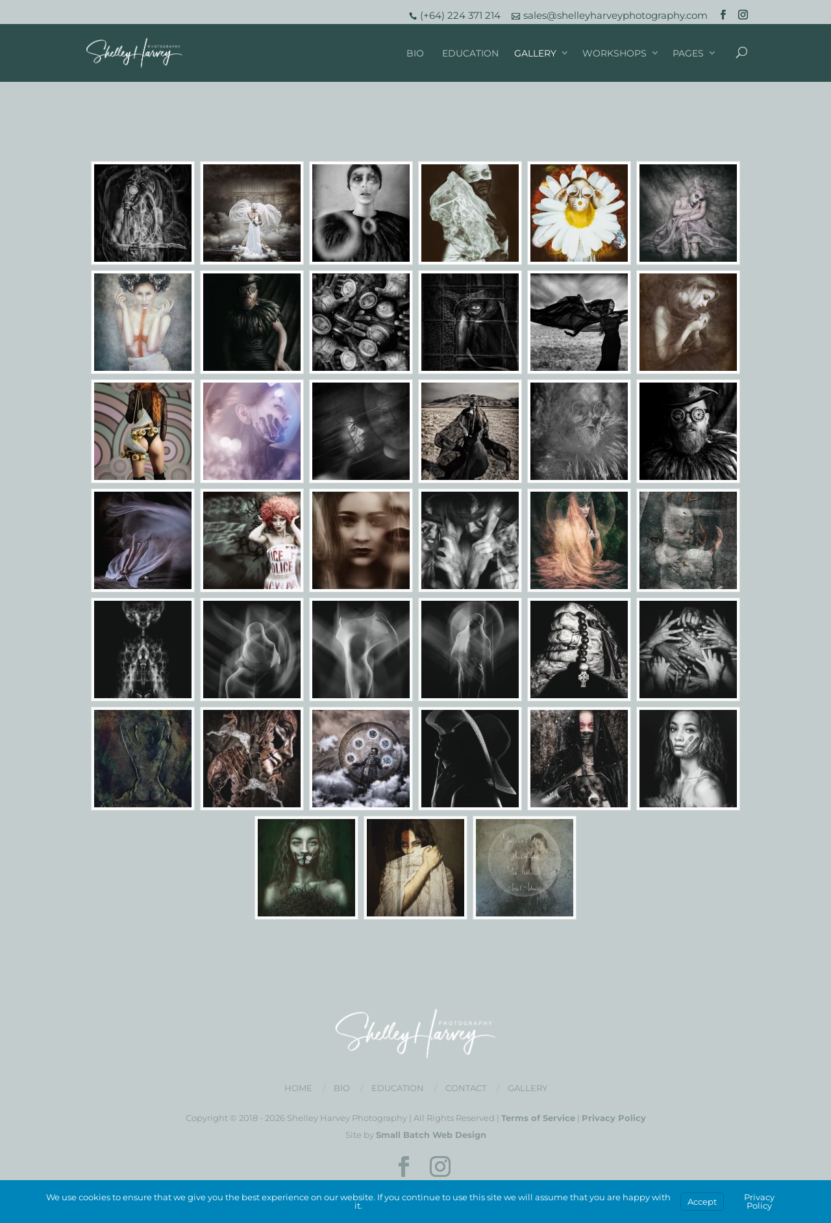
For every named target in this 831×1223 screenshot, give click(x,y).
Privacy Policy (614, 1118)
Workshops (614, 53)
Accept (702, 1201)
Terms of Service (538, 1118)
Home (298, 1088)
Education (470, 53)
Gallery (535, 53)
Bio (415, 53)
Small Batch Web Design (431, 1134)
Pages (688, 53)
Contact (465, 1088)
